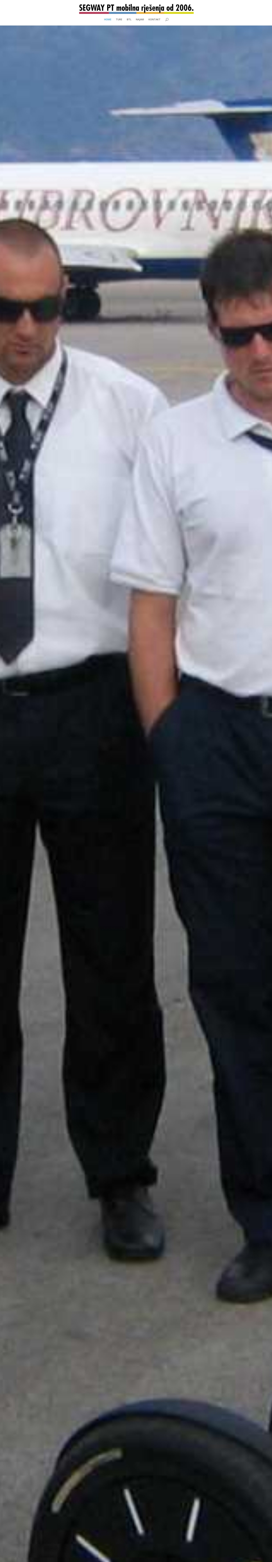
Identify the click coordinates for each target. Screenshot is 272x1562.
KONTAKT (154, 19)
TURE (119, 19)
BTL (129, 19)
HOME (107, 19)
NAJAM (140, 19)
